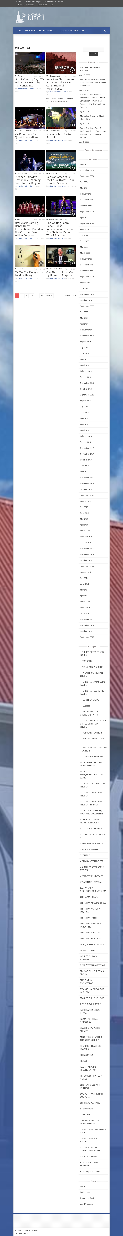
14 (42, 295)
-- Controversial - (54, 76)
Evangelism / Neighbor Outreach (92, 990)
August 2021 (85, 282)
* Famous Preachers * (91, 843)
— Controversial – (90, 700)
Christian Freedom (90, 932)
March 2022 (85, 253)
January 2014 (85, 613)
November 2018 (87, 383)
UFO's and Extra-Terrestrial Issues (90, 1149)
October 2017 (86, 460)
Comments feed (87, 1198)
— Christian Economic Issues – (92, 692)
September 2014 (87, 566)
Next (49, 295)
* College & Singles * (91, 828)
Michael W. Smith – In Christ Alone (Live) (92, 117)
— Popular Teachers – (92, 733)
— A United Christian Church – (91, 674)
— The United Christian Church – (92, 785)
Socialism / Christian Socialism (91, 1095)
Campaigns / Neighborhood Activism (93, 889)
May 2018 (84, 418)
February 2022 (86, 259)
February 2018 (86, 436)
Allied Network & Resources (54, 2)
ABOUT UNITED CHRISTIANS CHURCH (39, 31)
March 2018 (85, 430)
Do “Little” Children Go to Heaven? (90, 69)
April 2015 (84, 525)
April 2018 (84, 424)
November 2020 (87, 294)
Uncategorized (88, 1156)
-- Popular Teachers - (55, 269)
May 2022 (84, 247)
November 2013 (87, 625)
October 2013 (86, 631)
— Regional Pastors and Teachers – (93, 749)
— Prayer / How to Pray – (93, 740)
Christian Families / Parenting (90, 925)
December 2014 (87, 548)
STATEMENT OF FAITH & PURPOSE (71, 31)
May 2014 (84, 590)
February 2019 (86, 371)
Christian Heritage (90, 938)
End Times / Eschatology (87, 981)
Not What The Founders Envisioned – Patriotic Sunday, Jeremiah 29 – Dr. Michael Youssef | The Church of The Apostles (93, 101)
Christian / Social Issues (93, 903)
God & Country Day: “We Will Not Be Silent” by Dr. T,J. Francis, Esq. (29, 82)
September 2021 (87, 276)
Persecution (87, 1055)
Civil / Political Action (92, 944)
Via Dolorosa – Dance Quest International (27, 135)
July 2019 (84, 347)
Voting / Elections (90, 1171)
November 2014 (87, 554)
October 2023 (86, 206)
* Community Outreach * (92, 836)
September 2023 (87, 211)
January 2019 (85, 377)
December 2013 (87, 619)
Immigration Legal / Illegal (90, 1011)
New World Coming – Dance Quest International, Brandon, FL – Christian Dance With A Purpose (29, 229)
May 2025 (84, 164)
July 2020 (84, 312)
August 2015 (85, 501)
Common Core (87, 950)
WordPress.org (86, 1204)
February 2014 (86, 607)
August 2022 (85, 229)
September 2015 (87, 495)
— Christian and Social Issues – (92, 683)
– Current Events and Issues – (92, 653)
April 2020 (84, 324)
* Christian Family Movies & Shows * (89, 821)
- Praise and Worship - (25, 131)
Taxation (85, 1114)
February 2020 (86, 330)
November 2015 (87, 483)
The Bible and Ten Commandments (89, 1122)
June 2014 (84, 584)
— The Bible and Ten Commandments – (91, 764)
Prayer (84, 1061)
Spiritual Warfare (90, 1103)
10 (32, 295)
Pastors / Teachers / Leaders (91, 1047)
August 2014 (85, 572)
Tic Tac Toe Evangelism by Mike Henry (29, 273)
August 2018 (85, 401)
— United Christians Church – (91, 794)
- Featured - (21, 76)
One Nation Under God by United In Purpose (60, 273)
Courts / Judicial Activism (89, 958)
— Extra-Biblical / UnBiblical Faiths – (90, 713)
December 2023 (87, 200)
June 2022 (84, 241)
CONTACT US (48, 38)
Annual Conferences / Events (92, 868)
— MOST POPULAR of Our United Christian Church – (93, 724)
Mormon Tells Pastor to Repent (60, 135)
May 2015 (84, 519)
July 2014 (84, 578)
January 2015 (85, 542)
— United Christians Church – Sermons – (91, 803)
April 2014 (84, 596)
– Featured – (86, 661)
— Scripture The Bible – (92, 756)
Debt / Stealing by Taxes (93, 965)
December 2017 (87, 448)
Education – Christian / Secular (92, 972)
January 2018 (85, 442)
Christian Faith (22, 173)
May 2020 (84, 318)
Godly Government (90, 1004)
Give (52, 5)
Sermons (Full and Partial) (90, 1086)
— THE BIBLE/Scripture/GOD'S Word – (92, 774)
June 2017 (84, 466)
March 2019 (85, 365)
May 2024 (84, 188)
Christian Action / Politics (90, 910)
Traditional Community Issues (93, 1131)
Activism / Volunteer (91, 861)
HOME (19, 31)
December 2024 (87, 170)
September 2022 (87, 223)
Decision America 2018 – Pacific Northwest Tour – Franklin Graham (61, 180)
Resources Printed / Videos (91, 1077)
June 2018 (84, 412)
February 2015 (86, 537)
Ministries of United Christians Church (91, 1038)
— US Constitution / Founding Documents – (92, 812)
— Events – (86, 706)
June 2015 (84, 513)
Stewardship (87, 1109)
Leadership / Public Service (90, 1029)
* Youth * (85, 855)
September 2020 (87, 306)
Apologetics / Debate (91, 876)
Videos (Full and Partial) (89, 1164)
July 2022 (84, 235)
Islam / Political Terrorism (89, 1020)
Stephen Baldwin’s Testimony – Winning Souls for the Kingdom (28, 180)
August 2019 (85, 341)
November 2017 (87, 454)
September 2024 (87, 176)
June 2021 (84, 288)
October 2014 (86, 560)
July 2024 (84, 182)
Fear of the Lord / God (92, 998)
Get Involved (42, 5)
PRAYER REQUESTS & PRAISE (28, 38)
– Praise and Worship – (92, 667)
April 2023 (84, 217)
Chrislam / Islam (89, 897)
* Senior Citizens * (89, 849)
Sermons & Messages (32, 2)
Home (18, 2)
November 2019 (87, 336)
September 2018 (87, 395)
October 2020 (86, 300)
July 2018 (84, 406)
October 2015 (86, 489)
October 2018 (86, 389)
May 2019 (84, 359)
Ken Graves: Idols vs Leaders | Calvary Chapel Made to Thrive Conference (93, 82)
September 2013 (87, 637)
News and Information (26, 5)
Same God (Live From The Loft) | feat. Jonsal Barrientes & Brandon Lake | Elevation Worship (93, 132)
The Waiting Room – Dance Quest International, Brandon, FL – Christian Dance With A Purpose (60, 229)
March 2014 (85, 602)
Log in (82, 1186)
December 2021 (87, 265)
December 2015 (87, 477)
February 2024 (86, 194)
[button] (105, 30)
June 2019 (84, 353)
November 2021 (87, 271)
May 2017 (84, 472)
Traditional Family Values (90, 1140)
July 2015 (84, 507)
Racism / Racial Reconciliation (88, 1068)
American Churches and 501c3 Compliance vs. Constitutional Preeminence (60, 84)
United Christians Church (25, 89)
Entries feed (85, 1192)
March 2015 (85, 531)
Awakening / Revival (91, 882)
